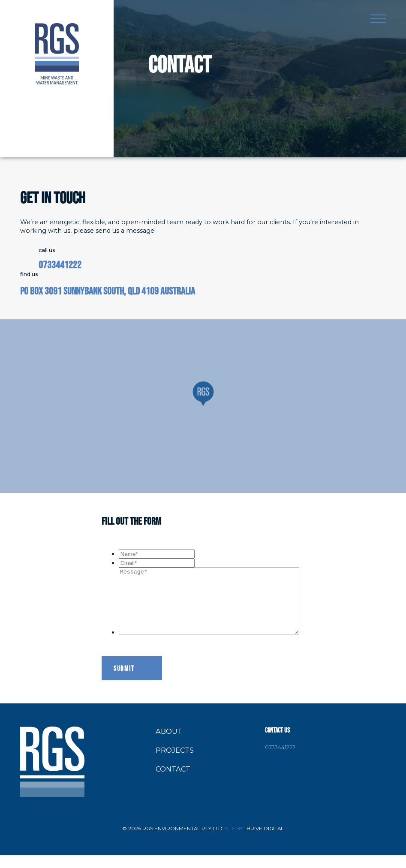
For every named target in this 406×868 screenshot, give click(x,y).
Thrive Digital (264, 841)
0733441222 (60, 265)
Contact (173, 782)
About (169, 744)
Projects (175, 763)
